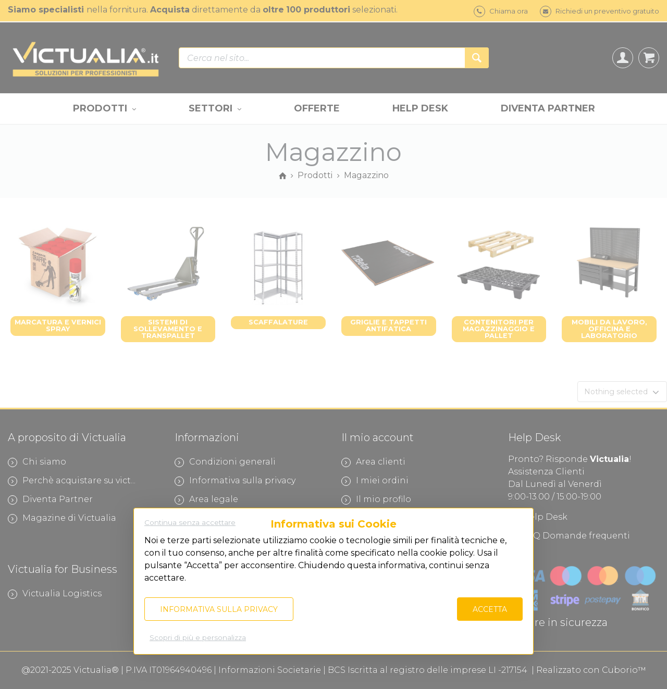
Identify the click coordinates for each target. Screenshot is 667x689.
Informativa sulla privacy (219, 609)
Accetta (490, 609)
